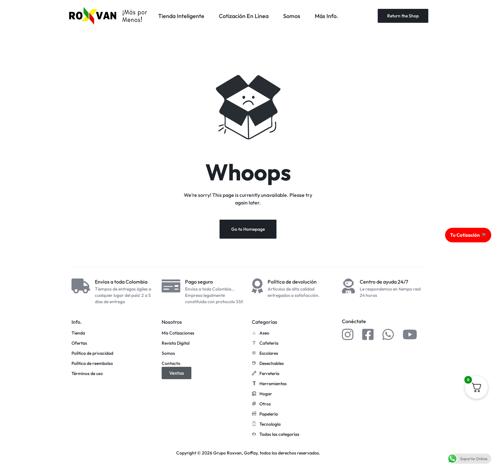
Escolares (265, 353)
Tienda (78, 333)
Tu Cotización (468, 235)
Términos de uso (87, 373)
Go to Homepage (248, 229)
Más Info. (326, 16)
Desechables (268, 364)
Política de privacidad (92, 353)
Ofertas (79, 343)
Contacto (171, 363)
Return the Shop (403, 16)
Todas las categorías (275, 434)
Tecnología (266, 424)
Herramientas (269, 384)
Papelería (265, 414)
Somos (291, 16)
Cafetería (265, 343)
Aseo (260, 333)
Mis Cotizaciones (178, 333)
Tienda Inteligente (181, 16)
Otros (261, 404)
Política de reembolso (92, 363)
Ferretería (265, 374)
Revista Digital (175, 343)
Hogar (262, 394)
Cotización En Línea (244, 16)
